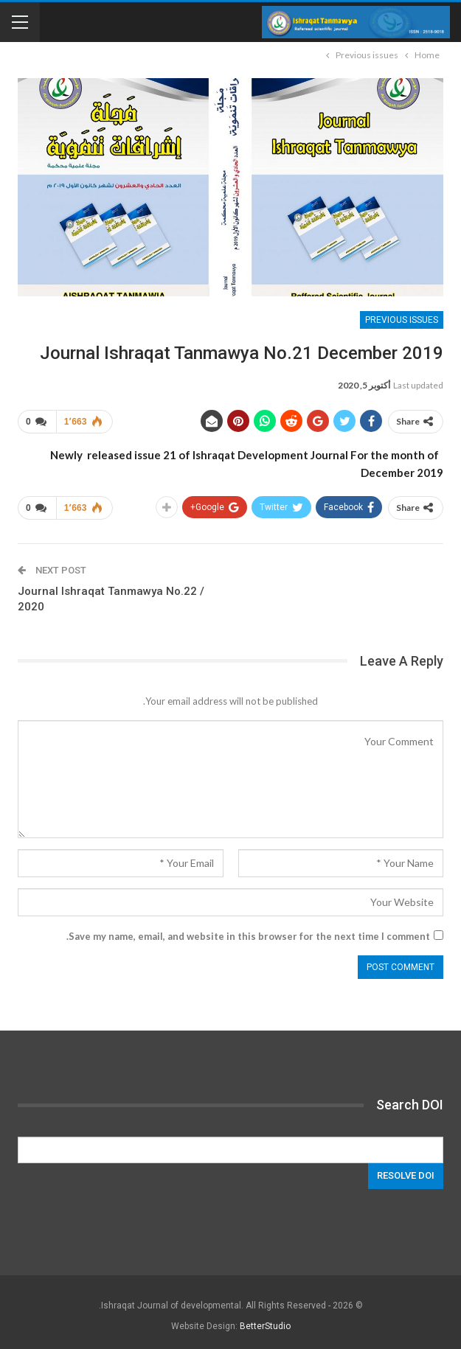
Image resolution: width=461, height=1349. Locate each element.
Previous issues (401, 320)
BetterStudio (265, 1326)
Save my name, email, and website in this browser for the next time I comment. (248, 936)
